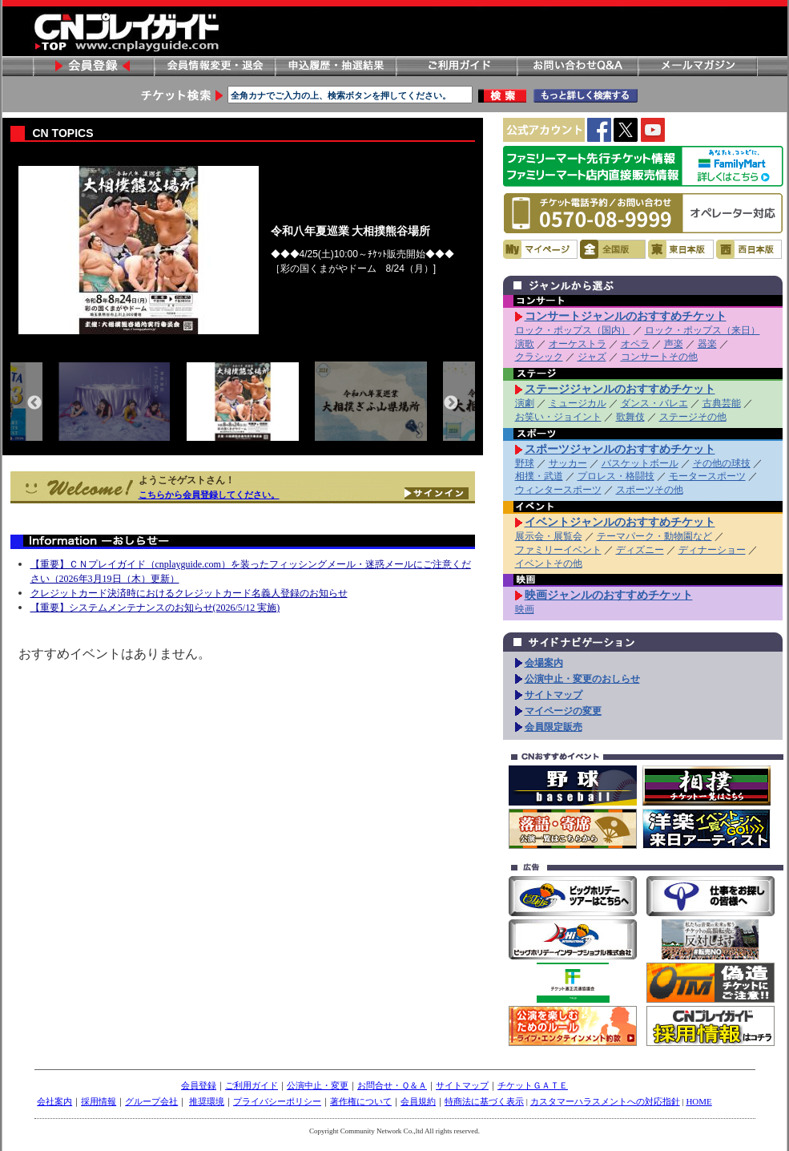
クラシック (539, 356)
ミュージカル (577, 403)
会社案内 (54, 1101)
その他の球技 (722, 463)
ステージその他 (693, 416)
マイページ (540, 249)
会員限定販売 (553, 727)
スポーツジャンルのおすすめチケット (620, 448)
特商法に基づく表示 (484, 1101)
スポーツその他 (649, 489)
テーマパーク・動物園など (654, 536)
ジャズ (592, 356)
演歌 (524, 343)
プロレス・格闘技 (616, 476)
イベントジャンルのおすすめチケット (620, 521)
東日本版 (681, 249)
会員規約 (418, 1101)
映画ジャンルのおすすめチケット (609, 594)
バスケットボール (640, 463)
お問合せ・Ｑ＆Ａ (392, 1085)
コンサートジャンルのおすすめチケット (626, 315)
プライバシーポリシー (277, 1101)
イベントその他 (548, 563)
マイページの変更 (563, 711)
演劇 (524, 403)
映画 (524, 609)
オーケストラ (577, 343)
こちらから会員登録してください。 (209, 494)
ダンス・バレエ (654, 403)
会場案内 (544, 662)
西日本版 (749, 249)
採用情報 (98, 1101)
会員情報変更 (214, 66)
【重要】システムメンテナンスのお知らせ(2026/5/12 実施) (155, 607)
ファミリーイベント (558, 549)
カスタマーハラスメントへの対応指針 (605, 1101)
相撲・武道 (539, 476)
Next (451, 403)
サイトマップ (553, 695)
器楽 (707, 343)
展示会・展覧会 (548, 536)
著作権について (361, 1101)
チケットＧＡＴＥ (532, 1085)
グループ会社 (151, 1101)
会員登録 (93, 66)
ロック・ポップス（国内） (572, 330)
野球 (524, 463)
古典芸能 (721, 403)
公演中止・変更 (317, 1085)
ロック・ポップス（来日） (702, 330)
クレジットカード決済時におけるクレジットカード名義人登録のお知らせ (189, 593)
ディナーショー (712, 549)
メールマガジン (698, 66)
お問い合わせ (577, 66)
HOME (698, 1101)
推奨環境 (206, 1101)
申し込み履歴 (335, 66)
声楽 (673, 343)
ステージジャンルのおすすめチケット (620, 388)
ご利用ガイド (456, 66)
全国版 (613, 249)
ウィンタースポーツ (558, 489)
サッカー (568, 463)
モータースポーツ (707, 476)
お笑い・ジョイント (558, 416)
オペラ (635, 343)
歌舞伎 (630, 416)
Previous (34, 403)
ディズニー (640, 549)
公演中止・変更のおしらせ (582, 679)
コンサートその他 (659, 356)
